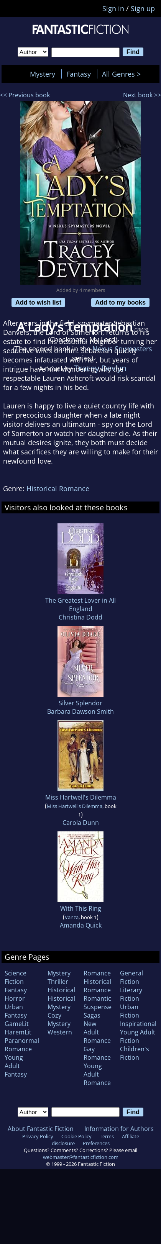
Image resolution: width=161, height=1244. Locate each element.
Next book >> (142, 95)
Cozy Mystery (59, 1019)
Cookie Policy (76, 1136)
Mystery (42, 74)
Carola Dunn (80, 822)
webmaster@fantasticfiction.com (80, 1157)
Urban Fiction (129, 1011)
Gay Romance (97, 1053)
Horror (15, 998)
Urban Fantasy (16, 1011)
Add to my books (120, 302)
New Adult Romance (97, 1032)
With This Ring (80, 908)
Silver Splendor (80, 703)
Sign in (113, 8)
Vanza (72, 917)
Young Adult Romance (97, 1074)
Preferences (96, 1143)
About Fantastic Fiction (41, 1128)
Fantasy (78, 74)
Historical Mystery (61, 1002)
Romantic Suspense (98, 1002)
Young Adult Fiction (137, 1036)
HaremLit (18, 1032)
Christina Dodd (80, 617)
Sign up (143, 8)
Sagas (92, 1015)
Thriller (58, 981)
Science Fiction (15, 977)
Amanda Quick (81, 925)
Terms (107, 1136)
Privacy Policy (37, 1136)
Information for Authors (119, 1128)
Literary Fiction (131, 994)
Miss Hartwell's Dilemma (80, 797)
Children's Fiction (134, 1053)
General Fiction (131, 977)
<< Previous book (25, 95)
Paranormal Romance (22, 1044)
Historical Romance (57, 488)
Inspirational (138, 1023)
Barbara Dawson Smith (80, 711)
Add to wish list (38, 302)
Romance (97, 973)
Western (60, 1032)
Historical (61, 990)
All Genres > (123, 74)
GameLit (17, 1023)
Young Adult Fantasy (16, 1065)
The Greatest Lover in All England (80, 604)
